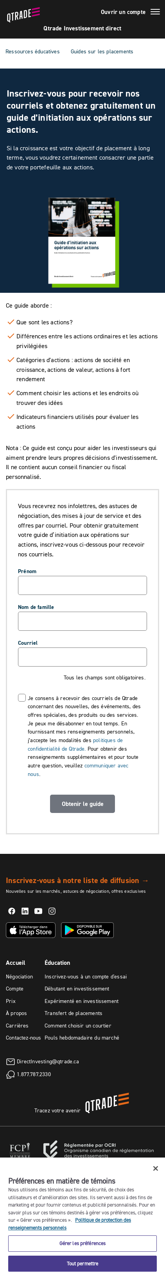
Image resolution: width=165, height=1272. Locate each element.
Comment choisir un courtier (78, 1025)
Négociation (19, 976)
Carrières (17, 1025)
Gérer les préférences (82, 1254)
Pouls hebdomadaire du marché (82, 1037)
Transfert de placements (73, 1013)
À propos (16, 1013)
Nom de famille (36, 606)
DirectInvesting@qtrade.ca (48, 1060)
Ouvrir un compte (123, 12)
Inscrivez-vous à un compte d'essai (86, 976)
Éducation (57, 963)
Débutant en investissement (77, 988)
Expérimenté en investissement (81, 1001)
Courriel (28, 642)
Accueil (15, 963)
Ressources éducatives (32, 51)
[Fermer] (155, 1179)
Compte (14, 988)
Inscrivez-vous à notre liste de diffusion (77, 880)
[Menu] (155, 13)
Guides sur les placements (102, 51)
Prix (11, 1001)
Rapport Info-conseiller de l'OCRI (92, 1164)
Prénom (27, 571)
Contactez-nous (23, 1037)
